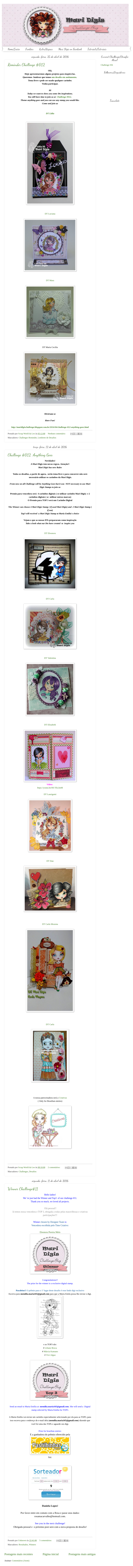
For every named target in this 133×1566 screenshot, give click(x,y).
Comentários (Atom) (20, 1560)
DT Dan (50, 861)
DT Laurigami (50, 794)
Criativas (63, 1098)
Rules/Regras (46, 49)
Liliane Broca (51, 1348)
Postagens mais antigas (82, 1554)
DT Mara (50, 280)
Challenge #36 (107, 65)
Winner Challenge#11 (23, 1188)
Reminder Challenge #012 (26, 64)
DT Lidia (50, 113)
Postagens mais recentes (18, 1554)
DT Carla (50, 599)
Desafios (32, 1171)
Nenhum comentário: (57, 433)
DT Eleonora (50, 533)
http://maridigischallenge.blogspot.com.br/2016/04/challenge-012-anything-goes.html (50, 427)
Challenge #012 (64, 97)
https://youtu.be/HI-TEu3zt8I (50, 788)
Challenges (23, 1171)
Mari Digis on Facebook (70, 49)
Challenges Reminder (28, 437)
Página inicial (51, 1554)
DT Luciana (50, 214)
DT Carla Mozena (50, 924)
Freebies (29, 49)
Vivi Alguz (51, 1355)
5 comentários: (45, 1540)
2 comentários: (54, 1167)
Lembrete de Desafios (47, 437)
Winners (32, 1544)
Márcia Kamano (50, 1351)
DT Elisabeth (50, 725)
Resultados (23, 1544)
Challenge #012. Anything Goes (30, 455)
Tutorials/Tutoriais (97, 49)
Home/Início (14, 49)
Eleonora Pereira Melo (50, 1232)
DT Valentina (50, 658)
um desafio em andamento (64, 77)
